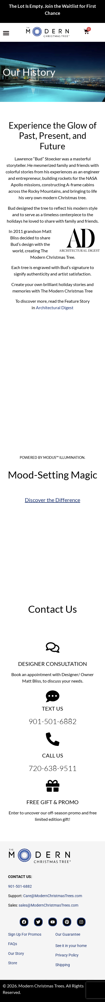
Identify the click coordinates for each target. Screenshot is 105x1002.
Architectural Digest (54, 307)
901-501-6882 (20, 886)
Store (12, 963)
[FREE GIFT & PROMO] (52, 786)
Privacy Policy (67, 955)
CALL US (52, 755)
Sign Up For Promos (24, 934)
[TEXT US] (52, 696)
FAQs (12, 944)
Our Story (16, 953)
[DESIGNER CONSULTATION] (52, 647)
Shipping (62, 965)
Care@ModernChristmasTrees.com (52, 896)
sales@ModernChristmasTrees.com (48, 905)
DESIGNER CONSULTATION (52, 663)
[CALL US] (52, 739)
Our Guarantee (67, 934)
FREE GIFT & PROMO (52, 802)
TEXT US (52, 708)
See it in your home (71, 946)
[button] (6, 33)
